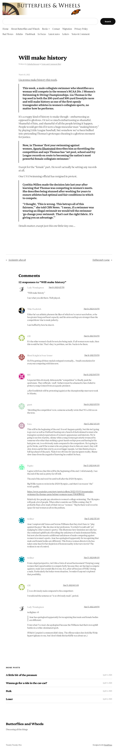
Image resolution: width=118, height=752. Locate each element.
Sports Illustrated (44, 148)
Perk (9, 690)
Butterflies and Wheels (25, 723)
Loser (9, 699)
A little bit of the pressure (21, 674)
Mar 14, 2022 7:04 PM (91, 336)
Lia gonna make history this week (38, 80)
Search (108, 21)
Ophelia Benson (33, 64)
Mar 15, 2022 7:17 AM (91, 518)
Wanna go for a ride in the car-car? (26, 682)
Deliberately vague (101, 259)
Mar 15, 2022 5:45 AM (91, 423)
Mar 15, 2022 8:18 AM (91, 557)
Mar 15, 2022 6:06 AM (91, 465)
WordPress (108, 745)
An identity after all (17, 259)
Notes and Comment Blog (51, 64)
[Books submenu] (49, 28)
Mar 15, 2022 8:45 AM (71, 585)
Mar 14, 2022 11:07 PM (91, 374)
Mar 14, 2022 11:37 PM (91, 404)
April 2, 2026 (107, 691)
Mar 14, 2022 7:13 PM (91, 355)
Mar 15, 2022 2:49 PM (91, 606)
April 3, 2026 (107, 675)
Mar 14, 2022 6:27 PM (56, 287)
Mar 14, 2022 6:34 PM (91, 308)
